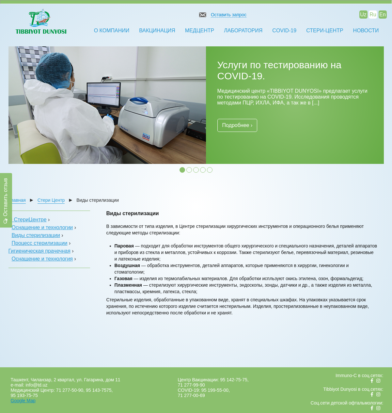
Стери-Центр (324, 30)
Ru (372, 14)
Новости (366, 30)
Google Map (23, 400)
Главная (17, 200)
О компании (112, 30)
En (382, 14)
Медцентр (199, 30)
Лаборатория (243, 30)
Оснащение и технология (42, 259)
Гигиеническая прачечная (39, 251)
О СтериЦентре (27, 219)
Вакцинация (157, 30)
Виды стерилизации (36, 235)
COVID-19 (284, 30)
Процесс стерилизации (40, 243)
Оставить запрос (228, 14)
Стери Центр (51, 200)
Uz (363, 14)
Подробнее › (237, 125)
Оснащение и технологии (42, 227)
